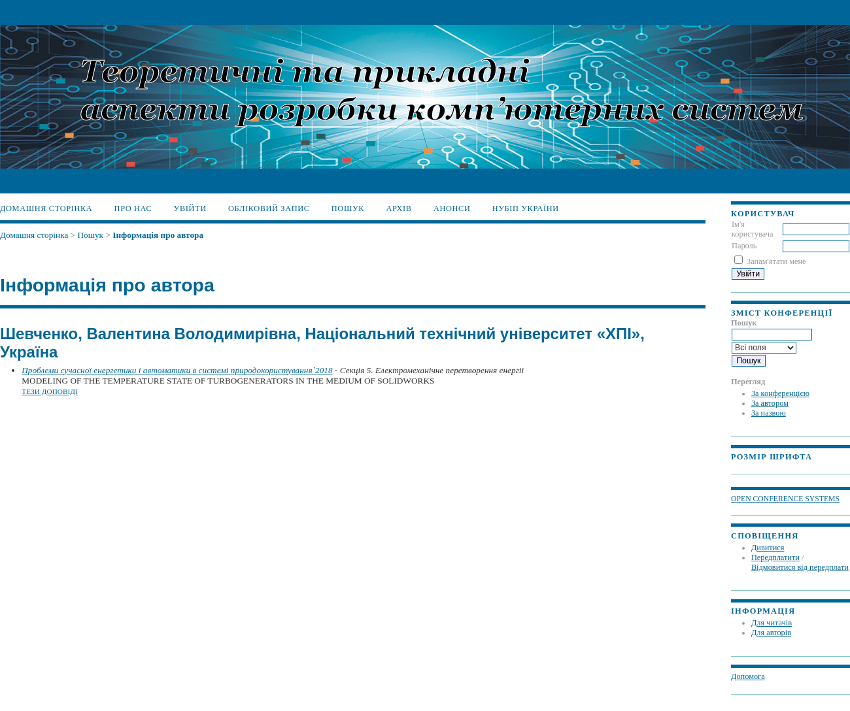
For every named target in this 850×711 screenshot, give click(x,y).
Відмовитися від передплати (800, 567)
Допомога (748, 676)
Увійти (190, 208)
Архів (398, 208)
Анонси (452, 208)
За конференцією (780, 393)
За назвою (768, 413)
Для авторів (771, 632)
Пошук (348, 208)
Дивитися (768, 547)
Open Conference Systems (785, 499)
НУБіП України (525, 208)
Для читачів (771, 622)
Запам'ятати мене (776, 261)
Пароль (744, 245)
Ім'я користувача (753, 229)
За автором (770, 403)
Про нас (133, 208)
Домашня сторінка (46, 208)
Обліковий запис (269, 208)
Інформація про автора (157, 235)
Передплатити (775, 557)
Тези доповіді (50, 391)
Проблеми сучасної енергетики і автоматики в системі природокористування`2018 (177, 370)
